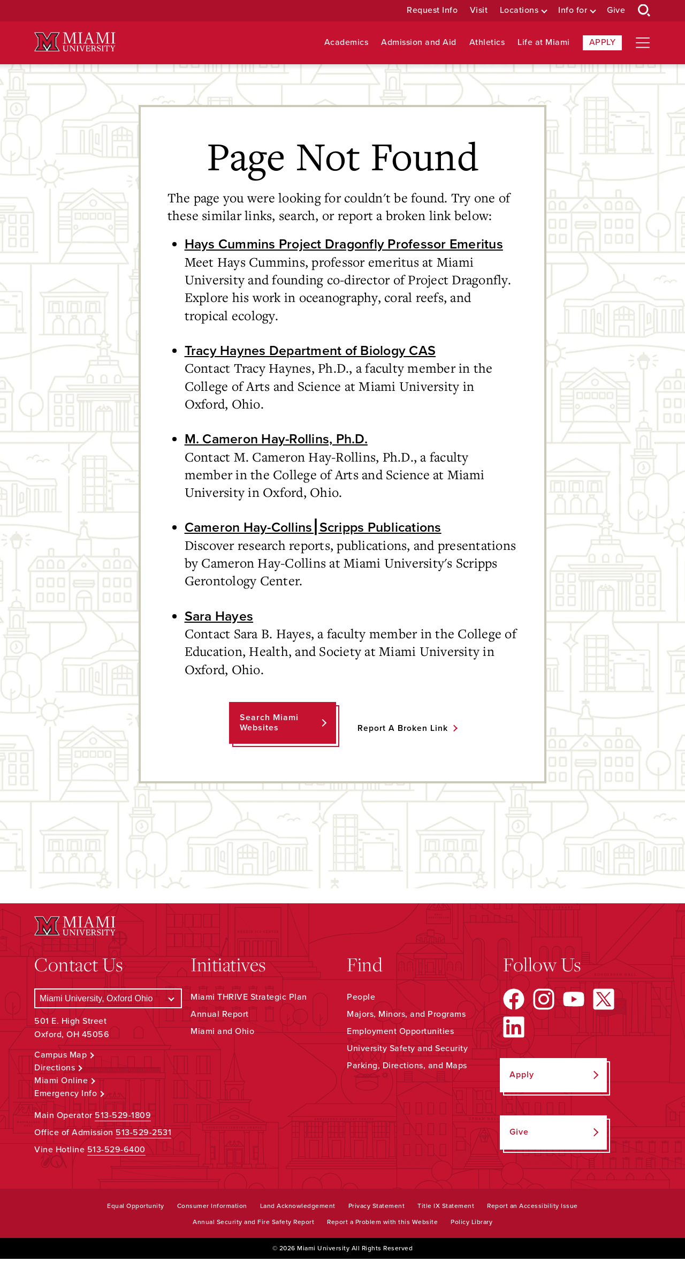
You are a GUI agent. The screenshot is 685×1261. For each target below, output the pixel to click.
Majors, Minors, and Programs (406, 1016)
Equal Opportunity (135, 1208)
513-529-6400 (116, 1151)
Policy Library (471, 1224)
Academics (346, 42)
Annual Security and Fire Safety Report (253, 1224)
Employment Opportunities (400, 1033)
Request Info (432, 10)
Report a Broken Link (402, 730)
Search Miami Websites (268, 724)
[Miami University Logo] (75, 42)
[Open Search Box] (644, 10)
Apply (602, 42)
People (361, 999)
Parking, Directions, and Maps (407, 1067)
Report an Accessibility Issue (532, 1208)
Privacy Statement (376, 1208)
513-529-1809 (123, 1117)
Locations (519, 10)
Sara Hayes (220, 618)
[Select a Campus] (108, 1000)
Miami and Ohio (222, 1033)
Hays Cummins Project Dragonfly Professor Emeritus (349, 244)
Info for (572, 10)
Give (616, 10)
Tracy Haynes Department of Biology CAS (315, 351)
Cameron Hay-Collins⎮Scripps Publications (318, 529)
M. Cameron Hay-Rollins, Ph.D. (280, 440)
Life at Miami (543, 42)
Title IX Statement (445, 1208)
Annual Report (220, 1016)
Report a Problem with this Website (382, 1224)
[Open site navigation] (643, 43)
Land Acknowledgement (298, 1208)
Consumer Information (212, 1208)
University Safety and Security (407, 1050)
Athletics (487, 42)
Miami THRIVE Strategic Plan (249, 999)
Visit (479, 10)
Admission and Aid (418, 42)
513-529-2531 (143, 1134)
